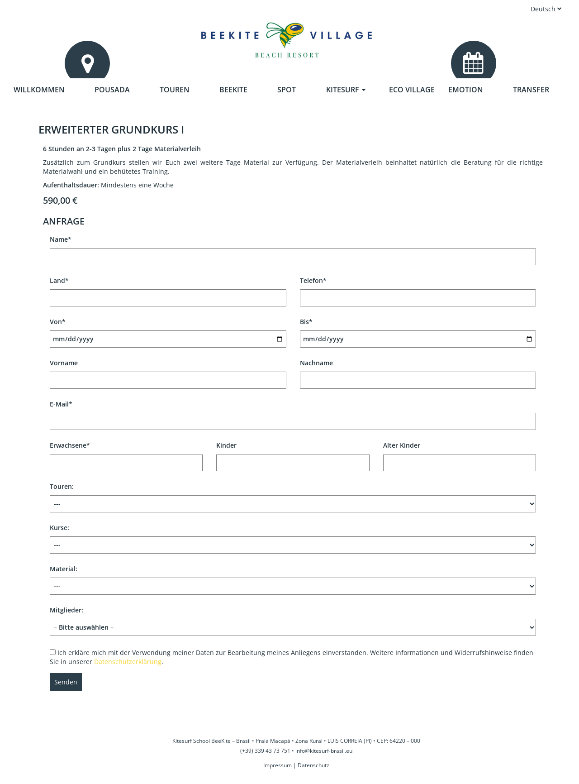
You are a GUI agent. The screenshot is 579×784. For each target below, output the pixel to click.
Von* (168, 330)
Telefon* (418, 289)
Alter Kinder (459, 454)
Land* (168, 289)
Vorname (168, 371)
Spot (286, 90)
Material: (293, 579)
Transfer (531, 90)
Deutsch (546, 9)
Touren (175, 90)
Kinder (292, 454)
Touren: (293, 497)
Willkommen (39, 90)
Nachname (418, 371)
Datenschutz (313, 765)
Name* (293, 248)
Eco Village (412, 90)
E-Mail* (293, 412)
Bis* (418, 330)
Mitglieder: (293, 619)
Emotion (465, 90)
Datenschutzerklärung (127, 661)
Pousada (112, 90)
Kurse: (293, 538)
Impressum (277, 765)
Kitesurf (345, 90)
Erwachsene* (126, 454)
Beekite (233, 90)
